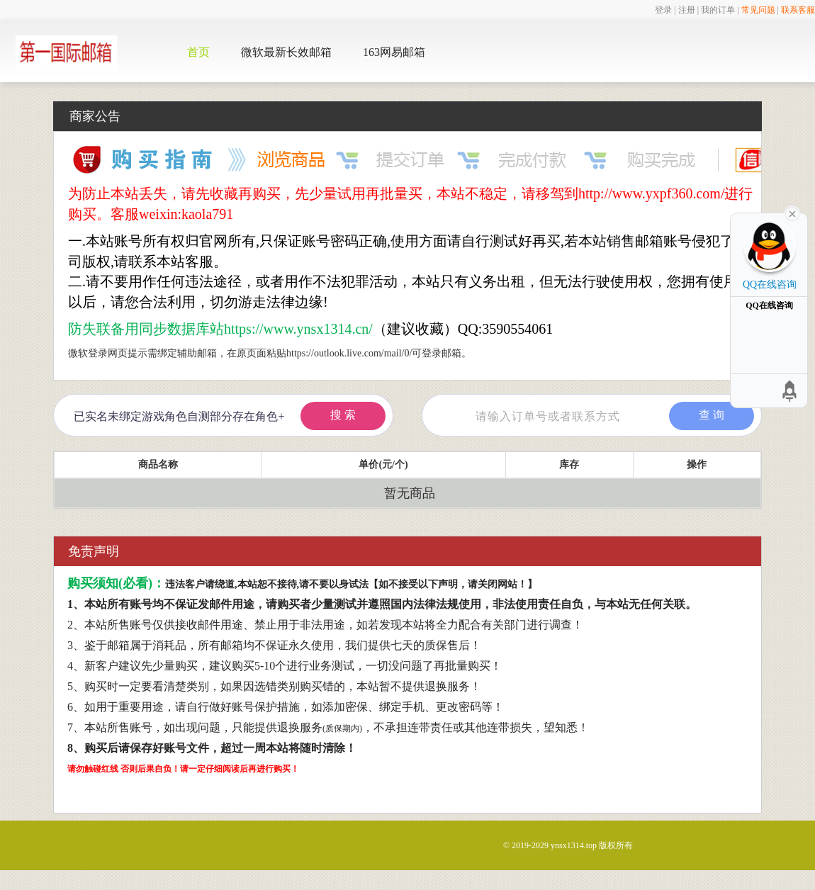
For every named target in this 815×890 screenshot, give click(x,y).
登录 (663, 10)
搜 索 (343, 415)
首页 (198, 52)
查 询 (711, 415)
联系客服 (798, 10)
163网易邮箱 (394, 52)
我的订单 (718, 10)
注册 (686, 10)
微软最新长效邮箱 (286, 52)
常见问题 (758, 10)
